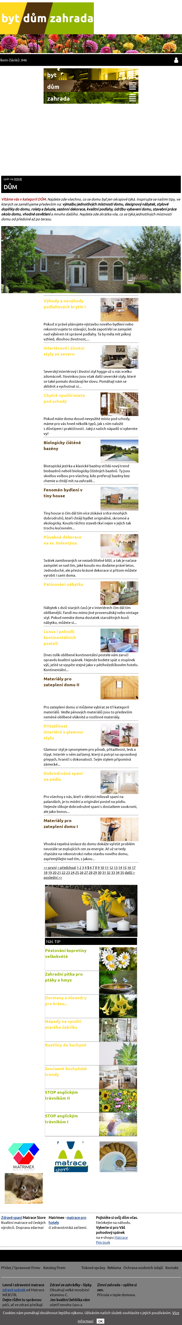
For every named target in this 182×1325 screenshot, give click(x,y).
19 (50, 872)
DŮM (10, 187)
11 (107, 867)
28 (90, 872)
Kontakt (171, 1267)
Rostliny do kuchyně (65, 1044)
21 (59, 872)
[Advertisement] (91, 139)
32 (108, 872)
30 (99, 872)
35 (122, 872)
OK (100, 1321)
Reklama (114, 1267)
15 (125, 867)
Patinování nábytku (63, 584)
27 (86, 872)
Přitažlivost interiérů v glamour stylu (64, 731)
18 (45, 872)
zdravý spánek (13, 1289)
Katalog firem (54, 1267)
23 (68, 872)
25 (77, 872)
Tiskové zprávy (93, 1267)
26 (81, 872)
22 (63, 872)
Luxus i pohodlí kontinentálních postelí (60, 637)
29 (95, 872)
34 (117, 872)
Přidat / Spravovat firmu (20, 1267)
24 (72, 872)
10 (102, 867)
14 (120, 867)
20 (54, 872)
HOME (18, 179)
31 (104, 872)
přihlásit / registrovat (176, 60)
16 (129, 867)
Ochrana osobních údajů (143, 1267)
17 (134, 867)
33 (113, 872)
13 (116, 867)
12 (111, 867)
